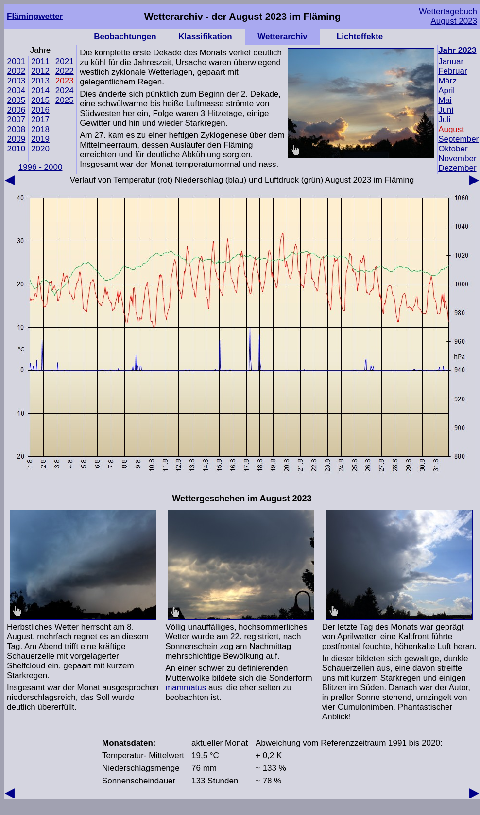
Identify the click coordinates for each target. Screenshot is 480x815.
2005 (16, 100)
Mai (444, 100)
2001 (16, 61)
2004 (16, 90)
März (447, 80)
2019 (40, 139)
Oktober (452, 148)
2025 (64, 100)
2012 (40, 71)
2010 (16, 148)
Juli (444, 119)
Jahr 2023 (457, 50)
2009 (16, 139)
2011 (40, 61)
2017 (40, 119)
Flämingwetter (35, 16)
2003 (16, 80)
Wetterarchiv (282, 36)
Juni (445, 110)
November (457, 158)
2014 (40, 90)
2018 (40, 129)
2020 (40, 148)
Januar (450, 61)
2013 (40, 80)
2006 (16, 110)
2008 (16, 129)
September (458, 139)
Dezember (457, 168)
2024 (64, 90)
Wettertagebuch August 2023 (448, 16)
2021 (64, 61)
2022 (64, 71)
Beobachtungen (125, 36)
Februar (452, 71)
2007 (16, 119)
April (446, 90)
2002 (16, 71)
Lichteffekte (360, 36)
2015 (40, 100)
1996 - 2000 (40, 167)
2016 (40, 110)
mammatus (185, 687)
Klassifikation (205, 36)
